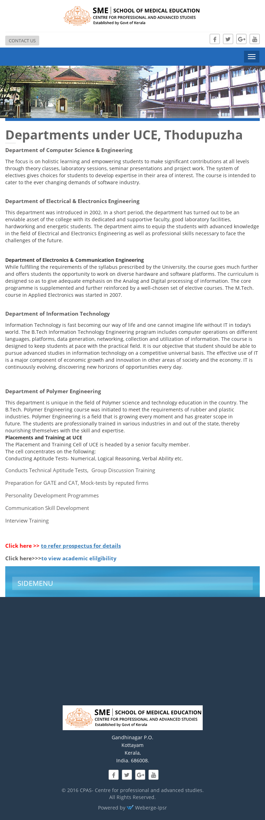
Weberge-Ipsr (147, 807)
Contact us (22, 40)
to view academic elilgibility (79, 558)
